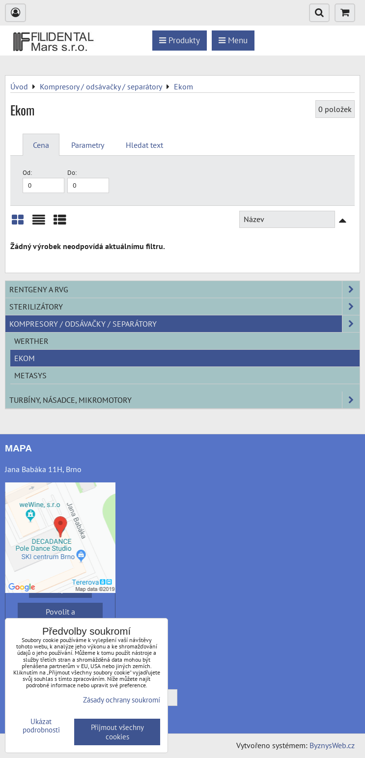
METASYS (30, 375)
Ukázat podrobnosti (41, 726)
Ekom (24, 358)
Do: (88, 180)
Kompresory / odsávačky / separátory (184, 323)
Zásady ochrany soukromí (121, 699)
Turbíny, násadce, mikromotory (184, 400)
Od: (43, 180)
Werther (31, 341)
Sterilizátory (184, 306)
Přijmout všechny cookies (117, 732)
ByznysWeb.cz (332, 745)
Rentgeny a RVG (184, 289)
